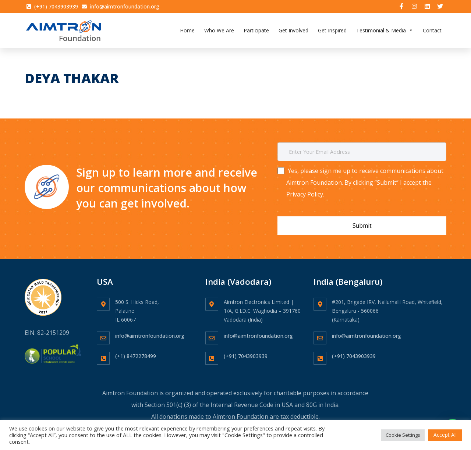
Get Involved (293, 31)
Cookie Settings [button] (403, 435)
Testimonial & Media (384, 31)
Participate (256, 31)
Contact (432, 31)
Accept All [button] (445, 434)
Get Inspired (332, 31)
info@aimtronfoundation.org (149, 331)
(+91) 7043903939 (246, 351)
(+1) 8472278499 (135, 351)
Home (187, 31)
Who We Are (219, 31)
